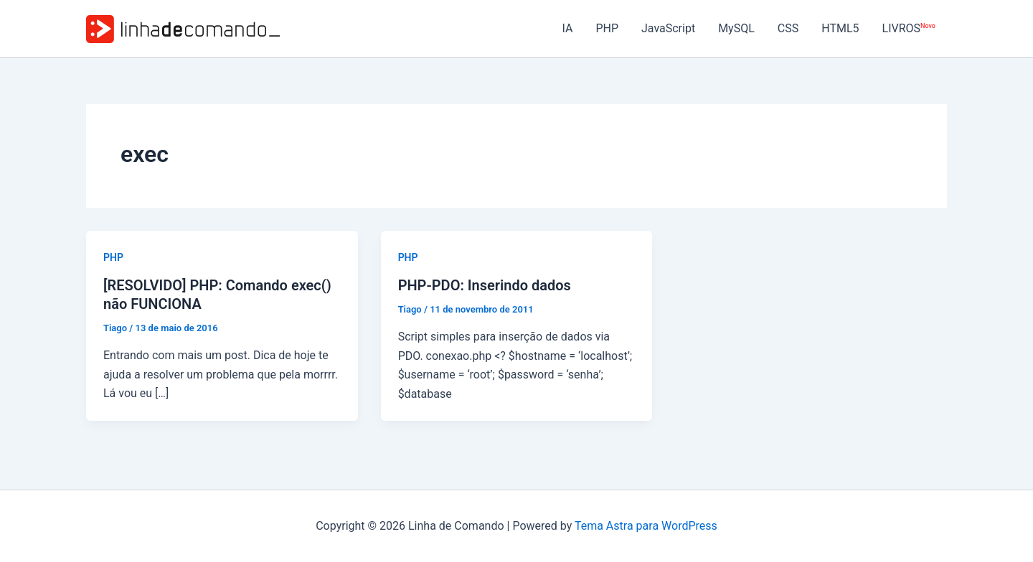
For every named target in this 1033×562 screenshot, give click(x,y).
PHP (606, 28)
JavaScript (668, 28)
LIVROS (908, 28)
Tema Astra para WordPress (646, 526)
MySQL (736, 28)
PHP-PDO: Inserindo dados (484, 285)
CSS (788, 28)
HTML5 (840, 28)
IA (567, 28)
